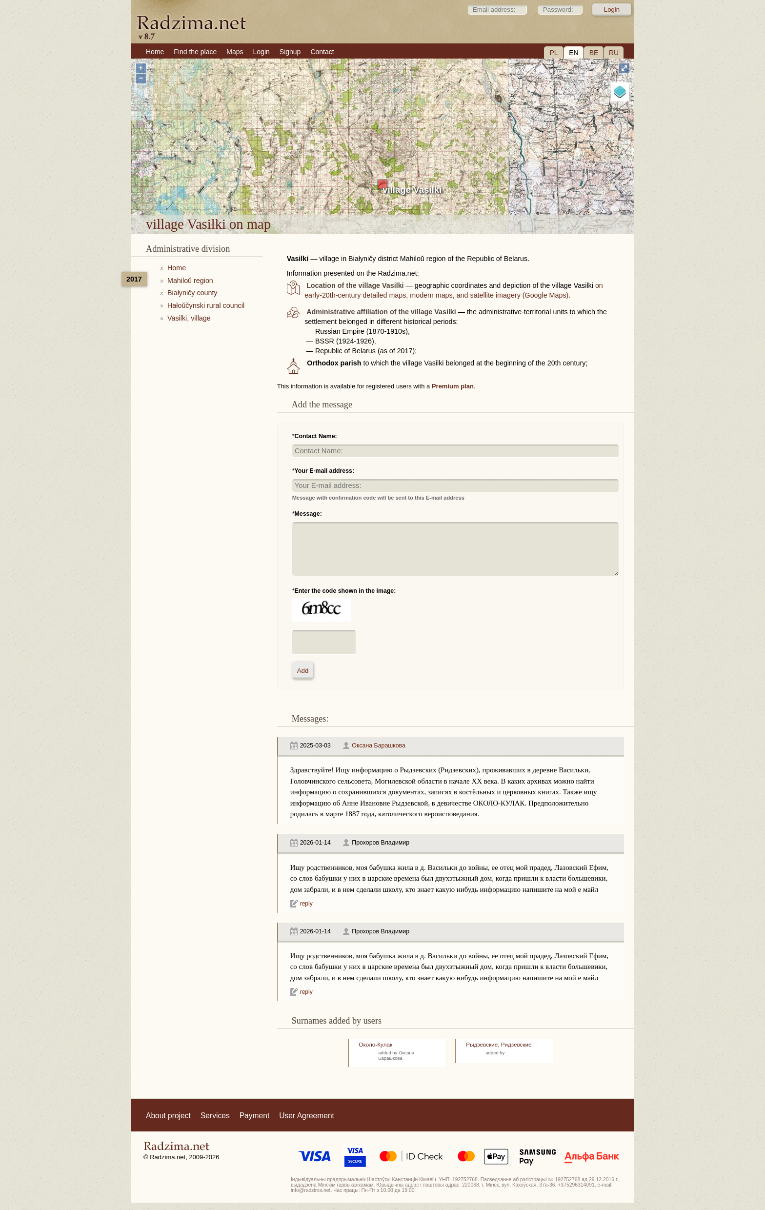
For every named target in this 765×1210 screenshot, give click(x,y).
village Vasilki (412, 189)
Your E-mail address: (325, 470)
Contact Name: (316, 436)
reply (306, 903)
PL (553, 53)
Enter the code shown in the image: (345, 590)
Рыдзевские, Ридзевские (498, 1044)
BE (594, 53)
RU (614, 53)
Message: (308, 513)
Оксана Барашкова (378, 745)
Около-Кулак (375, 1044)
